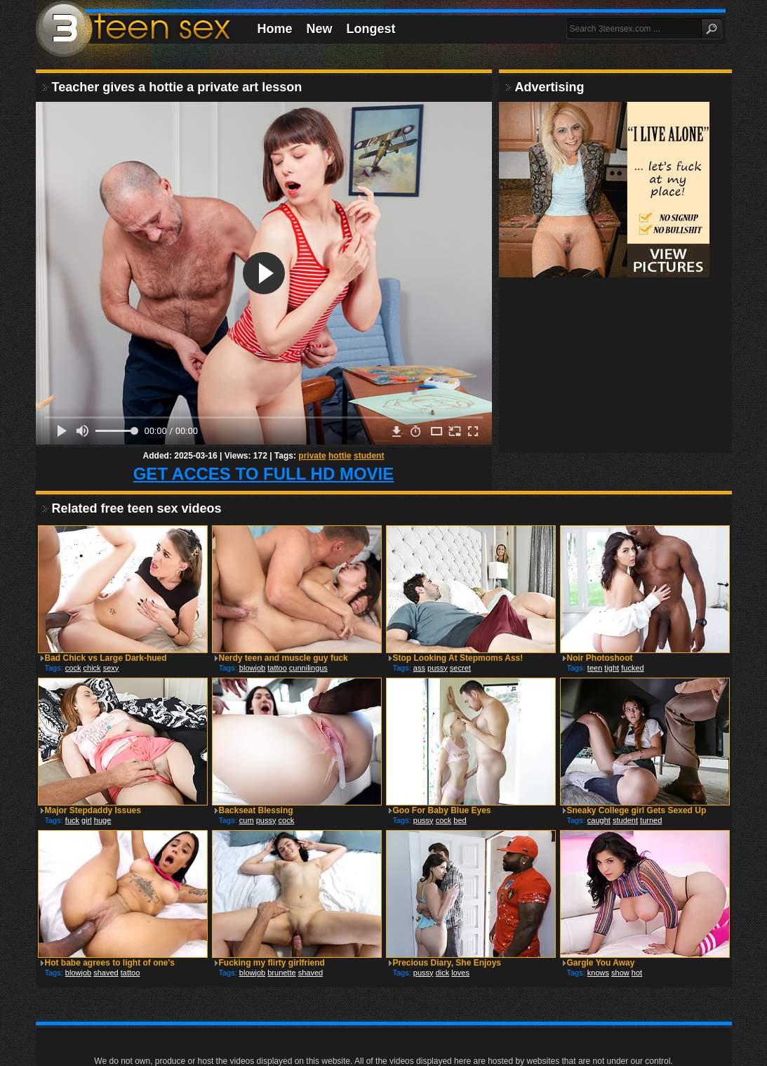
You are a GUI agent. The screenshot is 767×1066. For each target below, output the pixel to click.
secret (460, 668)
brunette (281, 972)
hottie (340, 456)
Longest (371, 29)
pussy (437, 668)
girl (86, 820)
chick (92, 668)
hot (637, 972)
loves (460, 972)
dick (443, 972)
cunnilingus (308, 668)
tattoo (277, 668)
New (320, 29)
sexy (111, 668)
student (369, 456)
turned (651, 820)
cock (73, 668)
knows (598, 972)
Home (275, 29)
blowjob (252, 668)
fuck (72, 820)
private (312, 456)
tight (611, 668)
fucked (632, 668)
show (620, 972)
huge (102, 820)
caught (599, 820)
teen (594, 668)
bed (459, 820)
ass (419, 668)
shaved (105, 972)
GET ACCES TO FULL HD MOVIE (263, 473)
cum (246, 820)
